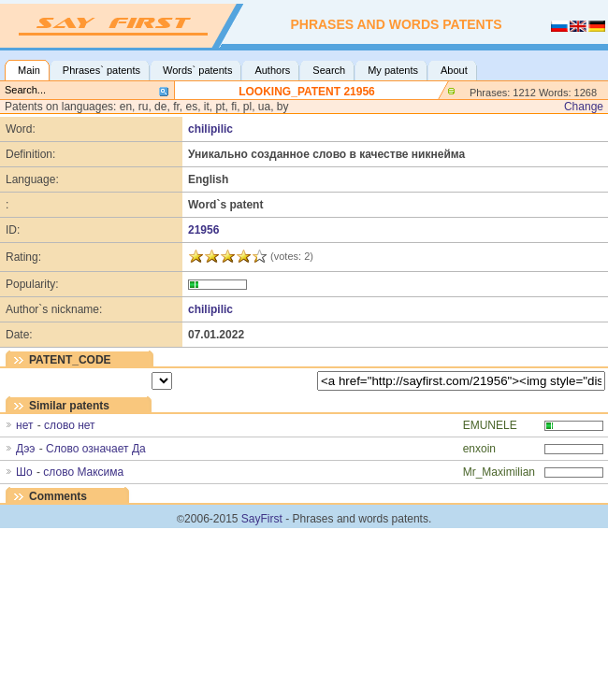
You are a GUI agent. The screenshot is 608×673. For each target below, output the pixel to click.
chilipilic (210, 129)
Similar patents (69, 405)
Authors (272, 70)
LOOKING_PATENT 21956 (307, 91)
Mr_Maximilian (499, 472)
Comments (58, 496)
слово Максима (83, 472)
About (454, 70)
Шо (24, 472)
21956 (203, 229)
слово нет (69, 425)
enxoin (479, 448)
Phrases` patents (101, 70)
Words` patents (197, 70)
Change (583, 106)
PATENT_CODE (70, 359)
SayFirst (261, 518)
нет (24, 425)
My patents (393, 70)
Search (328, 70)
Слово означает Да (96, 448)
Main (29, 70)
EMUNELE (490, 425)
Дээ (25, 448)
